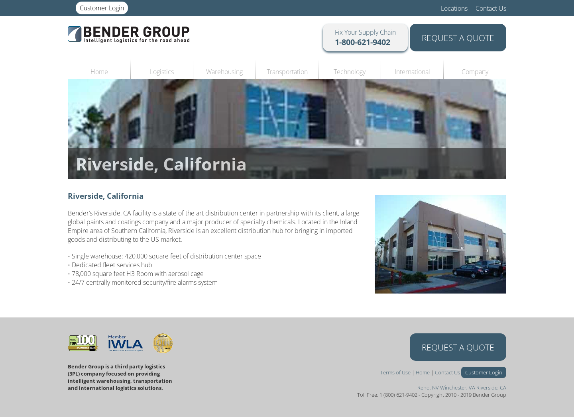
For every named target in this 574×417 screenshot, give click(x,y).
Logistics (162, 71)
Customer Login (102, 8)
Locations (454, 8)
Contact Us (491, 8)
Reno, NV (428, 387)
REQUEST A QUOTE (458, 37)
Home (99, 71)
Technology (350, 71)
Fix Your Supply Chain (365, 37)
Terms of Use (395, 372)
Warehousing (224, 71)
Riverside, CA (491, 387)
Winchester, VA (457, 387)
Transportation (287, 71)
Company (475, 71)
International (412, 71)
